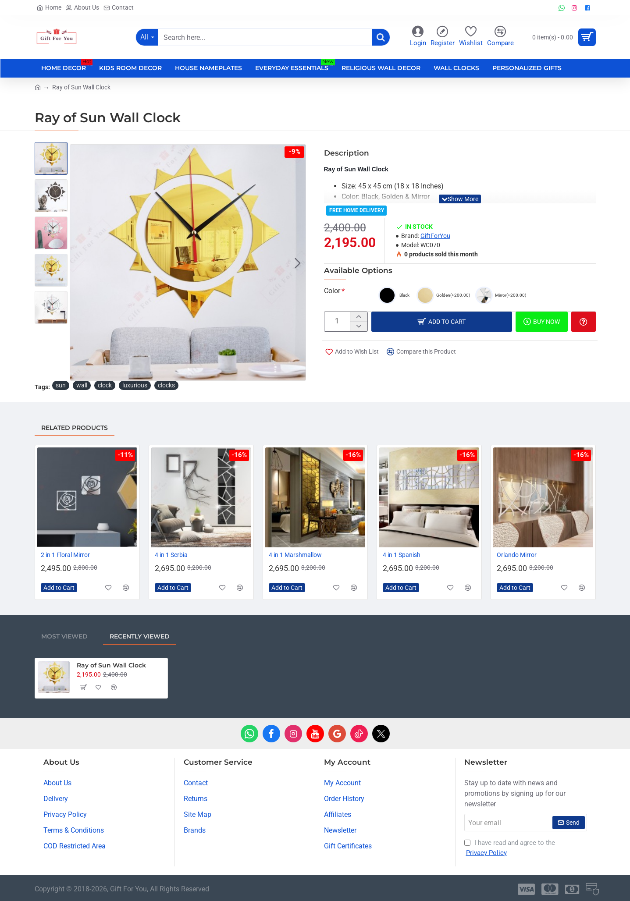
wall (81, 385)
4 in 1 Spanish (401, 554)
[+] (358, 317)
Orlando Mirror (517, 554)
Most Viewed (64, 636)
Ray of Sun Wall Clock (111, 665)
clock (105, 385)
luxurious (134, 385)
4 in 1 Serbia (171, 554)
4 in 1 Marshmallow (295, 554)
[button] (297, 262)
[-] (358, 326)
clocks (166, 385)
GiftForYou (435, 235)
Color (332, 291)
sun (61, 385)
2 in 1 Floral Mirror (65, 554)
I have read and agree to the (509, 848)
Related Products (74, 428)
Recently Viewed (140, 636)
